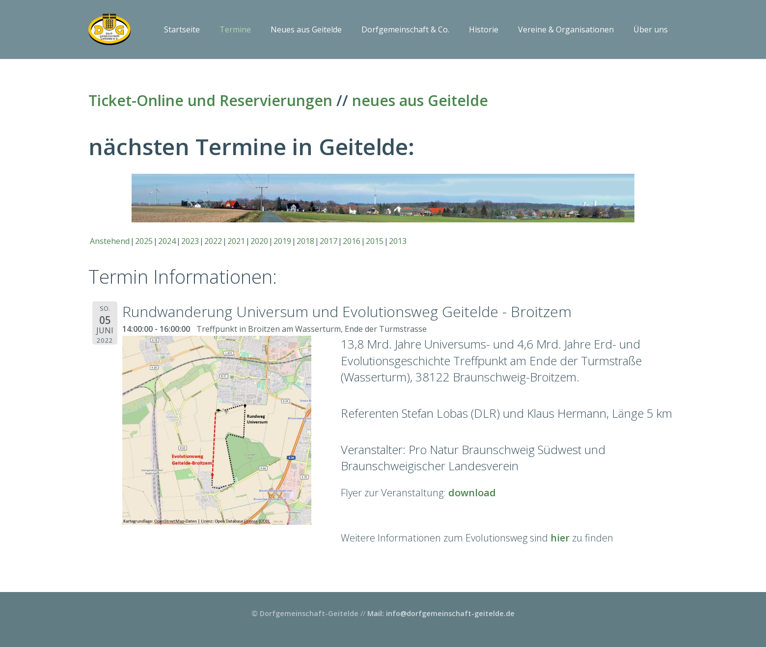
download (472, 492)
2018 (305, 241)
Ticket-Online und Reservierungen (210, 100)
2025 (144, 241)
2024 (167, 241)
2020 (259, 241)
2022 (213, 241)
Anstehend (110, 241)
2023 (190, 241)
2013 (398, 241)
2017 (328, 241)
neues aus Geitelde (420, 100)
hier (560, 537)
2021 (236, 241)
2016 (351, 241)
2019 (282, 241)
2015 (374, 241)
